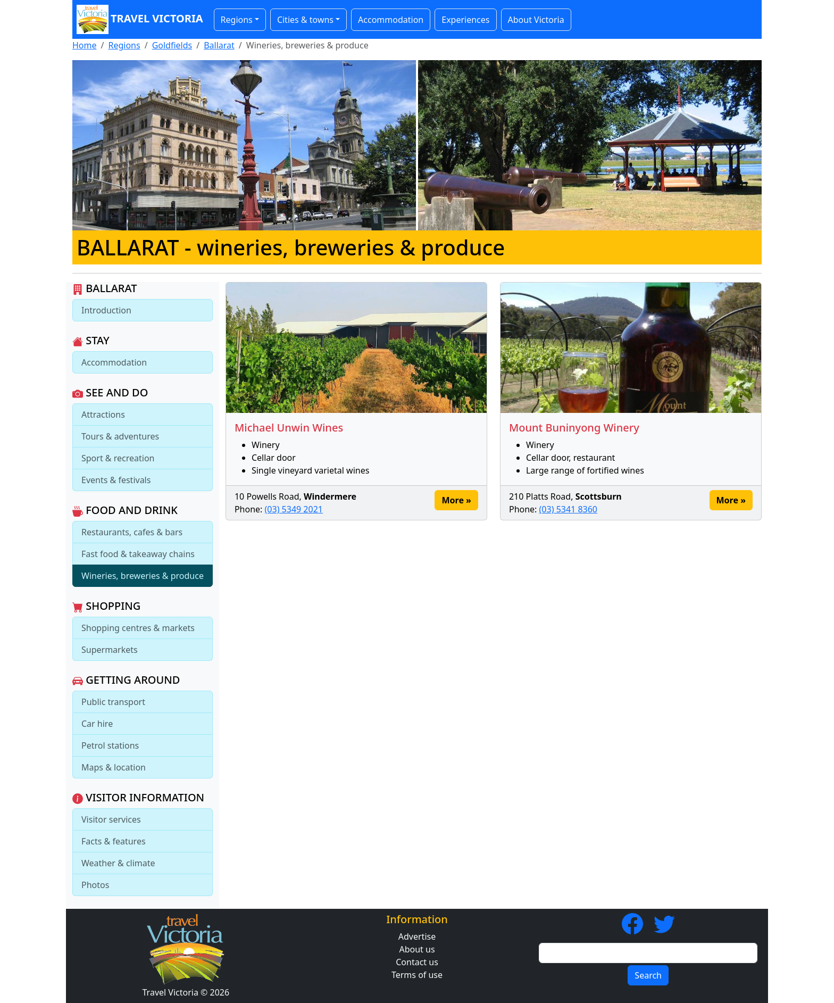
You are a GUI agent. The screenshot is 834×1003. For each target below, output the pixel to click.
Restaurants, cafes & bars (131, 532)
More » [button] (456, 500)
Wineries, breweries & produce (142, 576)
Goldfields (172, 45)
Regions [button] (237, 20)
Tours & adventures (120, 436)
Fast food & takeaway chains (138, 554)
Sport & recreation (117, 458)
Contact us (417, 962)
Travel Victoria (140, 19)
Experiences (465, 20)
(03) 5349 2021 (294, 509)
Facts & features (113, 841)
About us (417, 949)
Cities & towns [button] (305, 20)
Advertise (417, 936)
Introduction (106, 310)
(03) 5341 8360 (568, 509)
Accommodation (390, 20)
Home (84, 45)
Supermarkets (109, 650)
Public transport (113, 702)
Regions (124, 45)
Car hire (97, 724)
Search (648, 975)
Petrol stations (110, 745)
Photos (95, 885)
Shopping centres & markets (138, 628)
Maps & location (113, 767)
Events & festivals (116, 480)
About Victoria (536, 20)
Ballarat (219, 45)
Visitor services (111, 819)
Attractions (103, 414)
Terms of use (417, 975)
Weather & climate (118, 863)
